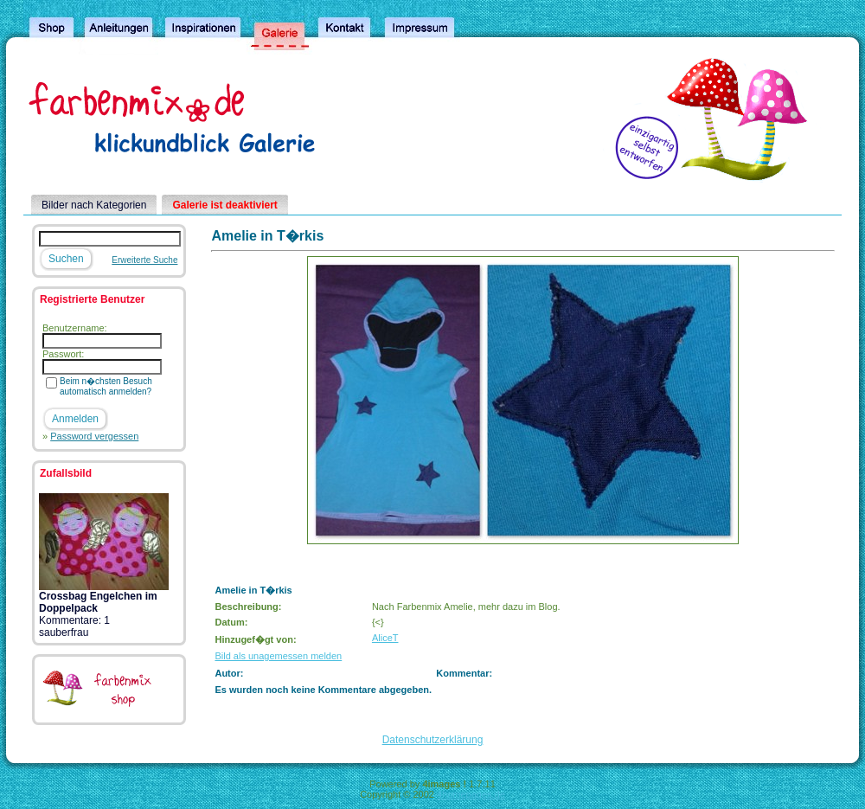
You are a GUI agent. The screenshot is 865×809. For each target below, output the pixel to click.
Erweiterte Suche (144, 260)
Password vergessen (94, 436)
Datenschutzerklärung (433, 740)
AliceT (385, 637)
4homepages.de (471, 794)
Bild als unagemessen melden (278, 656)
